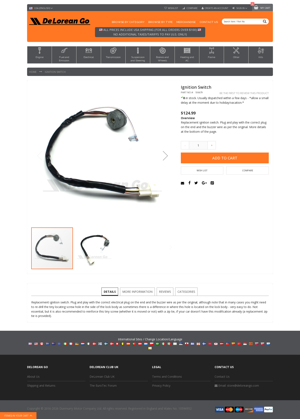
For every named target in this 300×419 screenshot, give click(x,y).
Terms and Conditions (167, 377)
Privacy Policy (161, 385)
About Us (33, 377)
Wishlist (173, 8)
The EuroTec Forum (103, 385)
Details (110, 291)
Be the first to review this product (244, 93)
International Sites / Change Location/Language (150, 343)
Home (33, 72)
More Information (137, 291)
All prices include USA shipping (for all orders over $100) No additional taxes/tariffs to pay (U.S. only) (150, 32)
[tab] (110, 292)
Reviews (165, 291)
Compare (192, 8)
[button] (165, 155)
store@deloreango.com (243, 385)
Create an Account (216, 8)
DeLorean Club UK (102, 377)
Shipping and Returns (41, 385)
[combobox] (245, 21)
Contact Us (222, 377)
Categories (186, 291)
